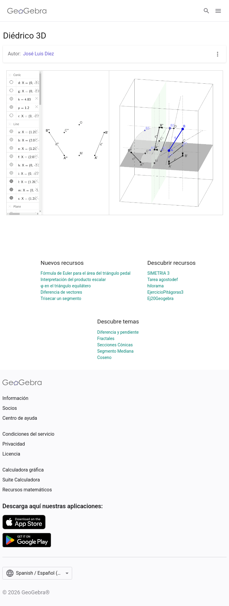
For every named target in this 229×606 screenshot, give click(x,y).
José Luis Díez (38, 54)
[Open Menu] (218, 10)
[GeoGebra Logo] (27, 11)
